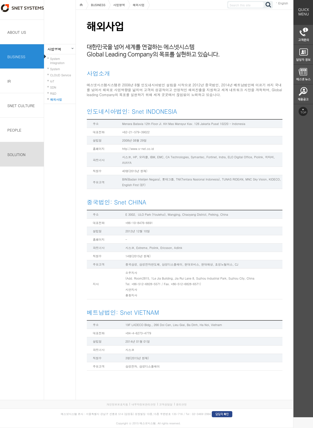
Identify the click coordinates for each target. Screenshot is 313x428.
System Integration (57, 60)
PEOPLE (14, 130)
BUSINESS (16, 56)
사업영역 (54, 49)
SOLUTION (16, 154)
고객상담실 (166, 404)
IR (9, 81)
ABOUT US (16, 32)
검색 (268, 5)
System (55, 69)
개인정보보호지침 (117, 404)
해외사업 (56, 99)
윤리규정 (181, 404)
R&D (53, 93)
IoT (52, 81)
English (283, 3)
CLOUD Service (60, 75)
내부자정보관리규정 (143, 404)
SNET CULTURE (21, 105)
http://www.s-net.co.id (138, 148)
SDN (53, 87)
